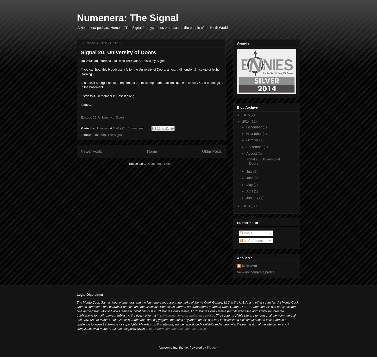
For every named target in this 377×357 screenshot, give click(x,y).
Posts (246, 233)
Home (152, 151)
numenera (99, 135)
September (255, 147)
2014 (246, 121)
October (252, 140)
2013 (246, 206)
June (250, 178)
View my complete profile (255, 272)
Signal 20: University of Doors (118, 52)
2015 (246, 115)
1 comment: (136, 128)
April (250, 191)
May (249, 185)
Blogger (212, 347)
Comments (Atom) (160, 163)
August (252, 153)
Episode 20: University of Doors (103, 117)
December (254, 127)
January (252, 198)
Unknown (249, 266)
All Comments (252, 241)
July (249, 171)
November (254, 134)
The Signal (114, 135)
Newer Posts (91, 151)
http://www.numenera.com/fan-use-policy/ (185, 315)
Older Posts (212, 151)
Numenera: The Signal (127, 18)
